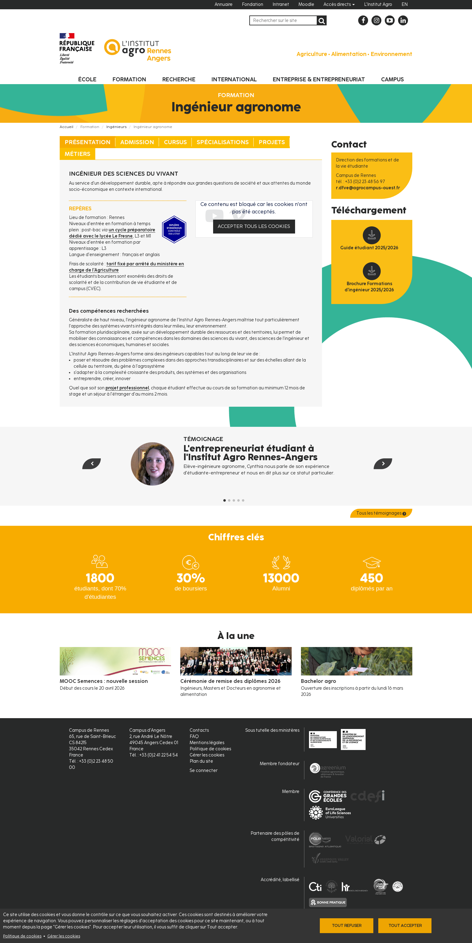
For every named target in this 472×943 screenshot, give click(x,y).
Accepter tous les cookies (254, 226)
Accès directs (339, 4)
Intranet (280, 4)
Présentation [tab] (87, 142)
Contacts (199, 730)
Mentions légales (207, 742)
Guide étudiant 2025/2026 (369, 248)
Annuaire (224, 4)
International (234, 79)
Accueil (66, 127)
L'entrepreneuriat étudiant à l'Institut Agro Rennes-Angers (250, 453)
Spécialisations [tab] (223, 142)
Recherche (178, 79)
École (87, 79)
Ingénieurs (116, 127)
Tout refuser (346, 925)
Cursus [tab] (175, 142)
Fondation (252, 4)
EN (404, 4)
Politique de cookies (22, 936)
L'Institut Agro (378, 4)
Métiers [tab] (77, 153)
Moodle (306, 4)
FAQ (194, 736)
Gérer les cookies (63, 936)
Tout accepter (405, 925)
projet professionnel (127, 388)
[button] (83, 476)
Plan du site (201, 761)
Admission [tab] (137, 142)
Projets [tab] (272, 142)
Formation (129, 79)
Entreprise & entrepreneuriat (319, 79)
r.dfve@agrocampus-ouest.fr (368, 188)
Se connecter (203, 770)
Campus (392, 79)
